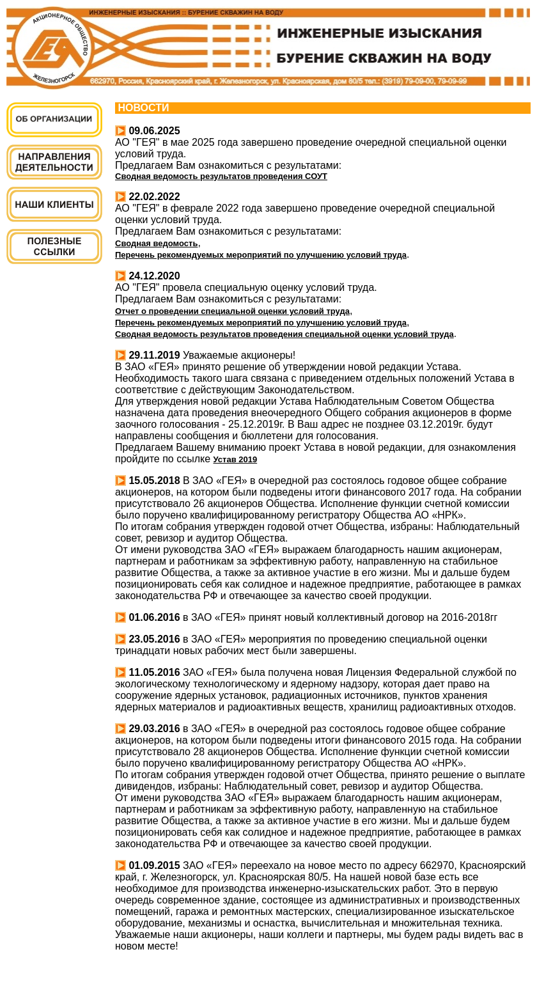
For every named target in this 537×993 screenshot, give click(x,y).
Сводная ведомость (156, 243)
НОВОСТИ (142, 107)
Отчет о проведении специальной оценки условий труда (232, 311)
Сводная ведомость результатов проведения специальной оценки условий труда (284, 334)
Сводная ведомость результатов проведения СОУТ (221, 176)
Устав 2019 (236, 459)
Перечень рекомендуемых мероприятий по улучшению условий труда (261, 255)
